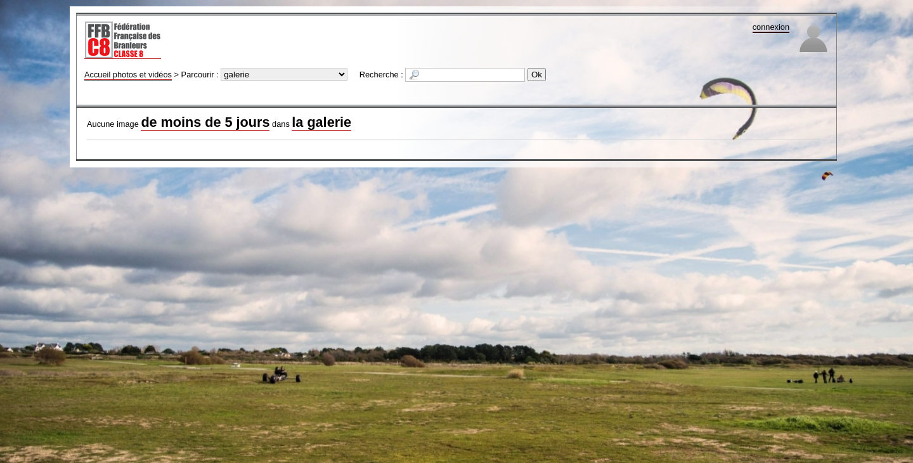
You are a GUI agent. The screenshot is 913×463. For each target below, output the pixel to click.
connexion (771, 27)
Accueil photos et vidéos (128, 74)
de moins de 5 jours (205, 122)
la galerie (321, 122)
